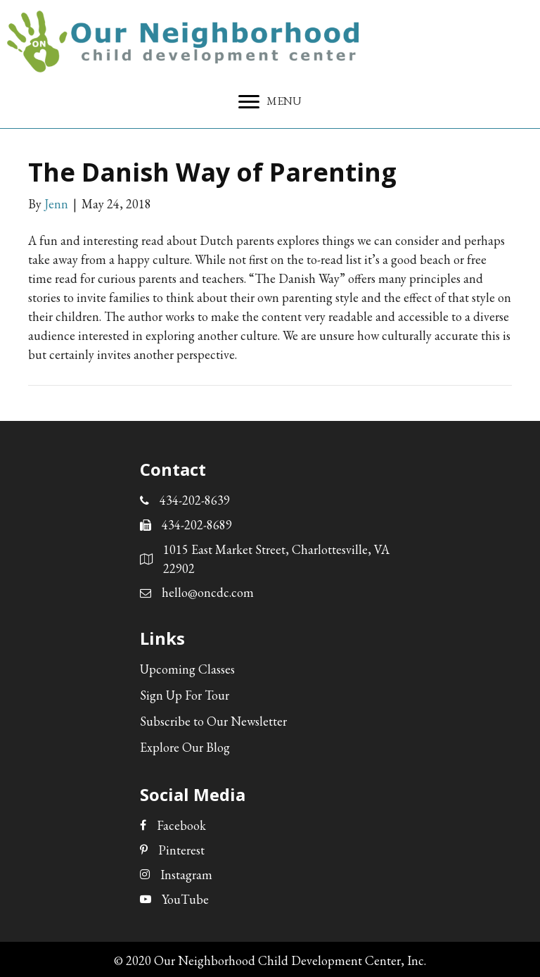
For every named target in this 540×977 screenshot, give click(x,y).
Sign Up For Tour (184, 695)
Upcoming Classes (187, 669)
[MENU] (270, 102)
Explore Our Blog (185, 747)
